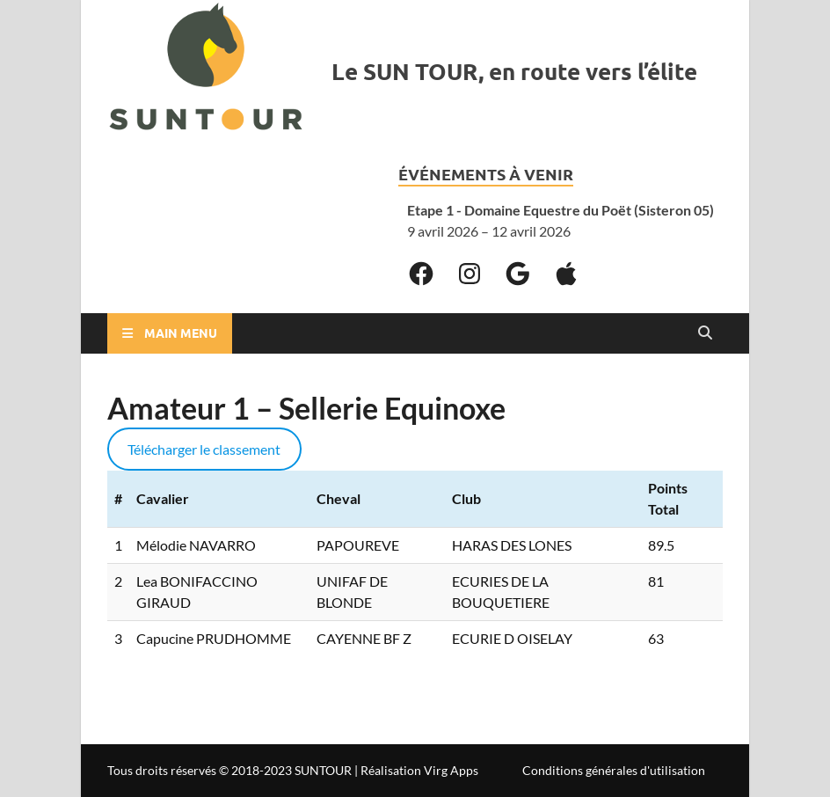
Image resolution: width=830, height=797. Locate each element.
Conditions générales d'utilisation (613, 770)
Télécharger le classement (203, 449)
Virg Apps (451, 770)
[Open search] (705, 333)
